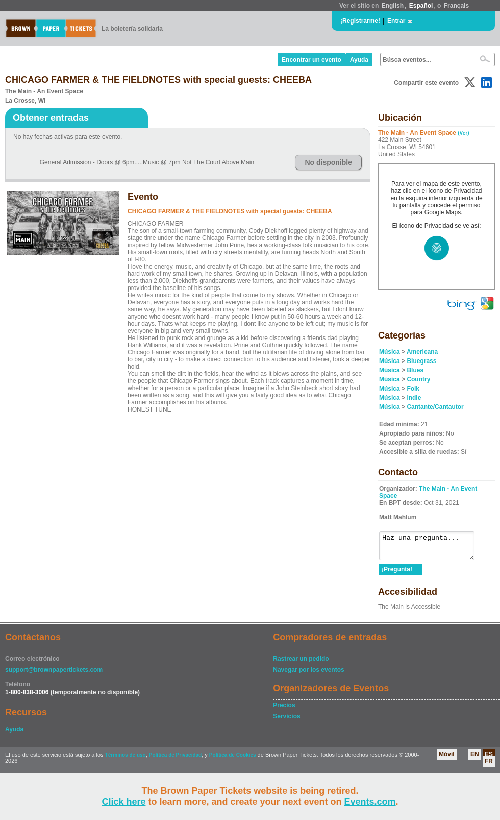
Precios (284, 709)
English (393, 5)
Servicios (286, 721)
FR (489, 765)
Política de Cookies (232, 759)
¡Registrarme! (360, 21)
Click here (123, 802)
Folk (413, 388)
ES (489, 758)
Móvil (447, 758)
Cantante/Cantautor (435, 407)
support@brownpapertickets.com (54, 674)
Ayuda (359, 59)
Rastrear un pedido (301, 663)
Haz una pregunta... (432, 548)
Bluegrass (421, 361)
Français (456, 5)
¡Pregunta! (397, 573)
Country (418, 379)
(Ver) (463, 133)
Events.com (370, 802)
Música (389, 351)
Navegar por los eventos (308, 674)
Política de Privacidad (175, 759)
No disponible (328, 162)
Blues (415, 370)
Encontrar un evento (311, 59)
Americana (422, 351)
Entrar (396, 21)
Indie (414, 397)
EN (474, 758)
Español (421, 5)
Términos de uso (125, 759)
